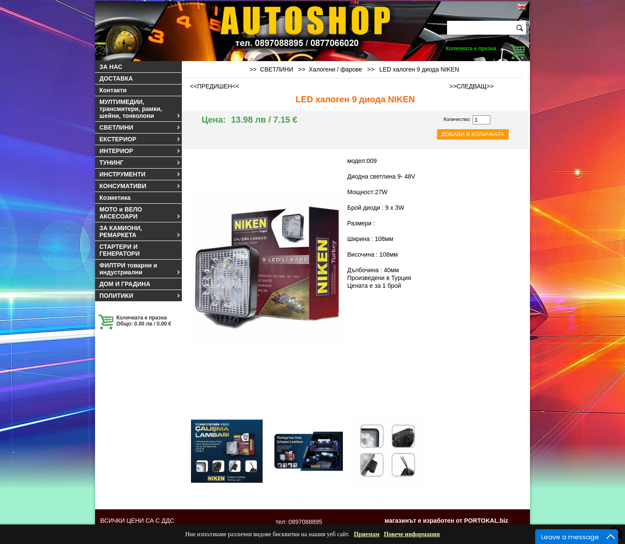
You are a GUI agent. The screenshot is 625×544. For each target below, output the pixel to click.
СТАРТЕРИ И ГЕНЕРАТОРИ (119, 250)
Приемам (366, 534)
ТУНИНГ (140, 162)
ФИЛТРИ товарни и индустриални (140, 269)
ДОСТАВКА (116, 78)
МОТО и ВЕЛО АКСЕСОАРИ (140, 213)
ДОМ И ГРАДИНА (124, 283)
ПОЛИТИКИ (140, 295)
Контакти (113, 90)
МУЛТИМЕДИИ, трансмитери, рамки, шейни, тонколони (140, 108)
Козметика (115, 197)
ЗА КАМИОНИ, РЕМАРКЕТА (140, 231)
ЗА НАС (110, 66)
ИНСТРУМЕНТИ (140, 174)
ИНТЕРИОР (140, 150)
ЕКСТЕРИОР (140, 139)
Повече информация (412, 534)
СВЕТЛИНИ (140, 127)
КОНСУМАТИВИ (140, 185)
